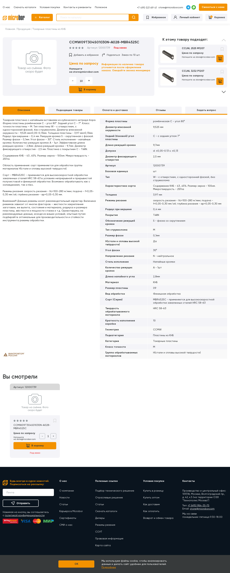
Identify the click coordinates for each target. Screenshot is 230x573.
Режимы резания (105, 524)
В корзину (87, 89)
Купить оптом (151, 497)
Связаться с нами (213, 7)
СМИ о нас (65, 524)
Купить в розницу (153, 490)
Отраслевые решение (109, 497)
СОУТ (98, 531)
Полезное (101, 7)
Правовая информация (109, 538)
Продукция (23, 29)
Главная (10, 29)
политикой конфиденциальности (25, 515)
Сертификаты (67, 518)
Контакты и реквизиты (77, 7)
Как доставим (151, 504)
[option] (34, 62)
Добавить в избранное (84, 55)
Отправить (20, 503)
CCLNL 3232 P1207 (193, 70)
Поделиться (111, 55)
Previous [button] (223, 42)
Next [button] (223, 89)
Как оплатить (151, 511)
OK (76, 563)
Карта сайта (103, 545)
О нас (6, 7)
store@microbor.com (170, 7)
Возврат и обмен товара (158, 518)
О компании (66, 490)
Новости (64, 497)
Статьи (63, 504)
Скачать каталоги (25, 7)
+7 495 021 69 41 (147, 7)
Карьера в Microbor (71, 511)
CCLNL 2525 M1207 (193, 48)
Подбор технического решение (114, 490)
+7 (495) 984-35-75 (198, 505)
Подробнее (109, 567)
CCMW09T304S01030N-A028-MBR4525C (31, 427)
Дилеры (100, 518)
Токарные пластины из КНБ (49, 29)
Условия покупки (50, 7)
